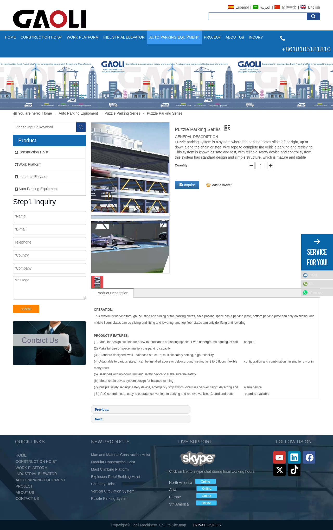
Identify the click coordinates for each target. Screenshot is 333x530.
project (212, 37)
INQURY (256, 37)
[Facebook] (309, 457)
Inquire (189, 185)
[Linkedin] (294, 457)
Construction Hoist (41, 37)
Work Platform (83, 37)
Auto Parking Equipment (174, 37)
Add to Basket (222, 185)
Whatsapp (316, 292)
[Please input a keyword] (44, 127)
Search (313, 16)
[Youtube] (279, 457)
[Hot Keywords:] (81, 127)
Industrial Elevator (124, 37)
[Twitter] (279, 470)
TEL (311, 283)
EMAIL (313, 275)
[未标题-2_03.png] (49, 343)
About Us (235, 37)
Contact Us (27, 498)
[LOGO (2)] (49, 19)
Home (10, 37)
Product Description (112, 293)
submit (26, 309)
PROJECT (24, 486)
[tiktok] (294, 470)
